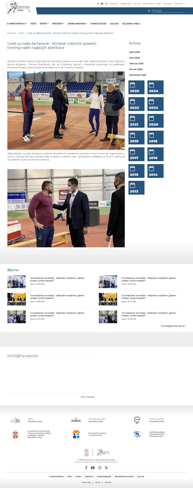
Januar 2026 (135, 69)
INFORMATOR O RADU (124, 476)
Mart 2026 (134, 58)
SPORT (78, 476)
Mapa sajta (125, 3)
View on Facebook (87, 397)
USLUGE (140, 476)
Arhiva (137, 3)
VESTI (69, 476)
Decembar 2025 (137, 75)
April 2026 (134, 52)
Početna (114, 3)
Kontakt (168, 3)
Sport (43, 23)
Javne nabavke (77, 23)
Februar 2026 (136, 63)
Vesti (33, 23)
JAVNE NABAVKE (104, 476)
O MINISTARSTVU (56, 476)
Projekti (57, 23)
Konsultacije (98, 23)
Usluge (114, 23)
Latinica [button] (178, 3)
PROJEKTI (89, 476)
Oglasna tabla (131, 23)
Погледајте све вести (173, 326)
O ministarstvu (16, 23)
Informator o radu (152, 3)
